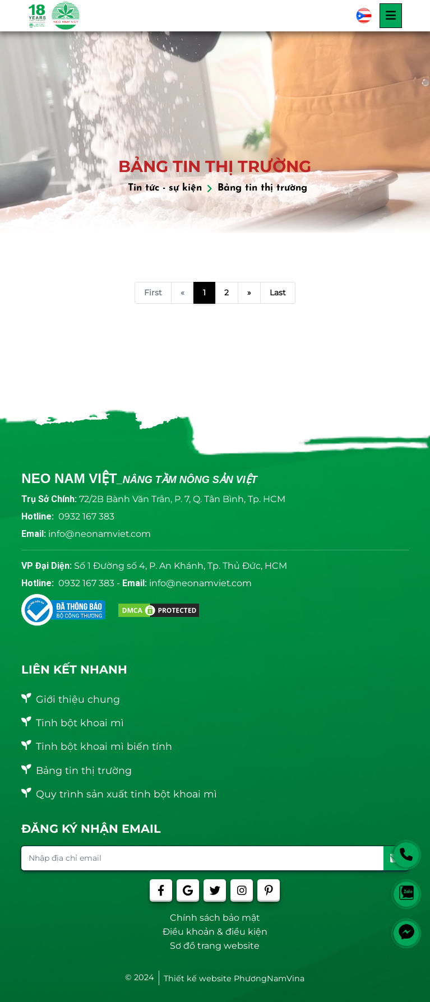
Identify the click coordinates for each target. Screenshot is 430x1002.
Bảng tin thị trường (262, 188)
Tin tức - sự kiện (165, 188)
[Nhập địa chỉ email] (202, 858)
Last (278, 292)
